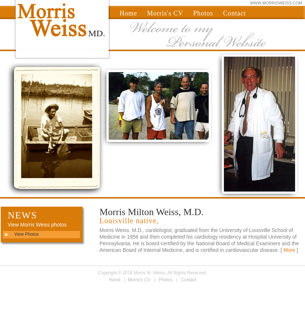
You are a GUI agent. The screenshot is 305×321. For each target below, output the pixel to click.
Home (128, 13)
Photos (203, 13)
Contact (234, 13)
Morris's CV (165, 13)
